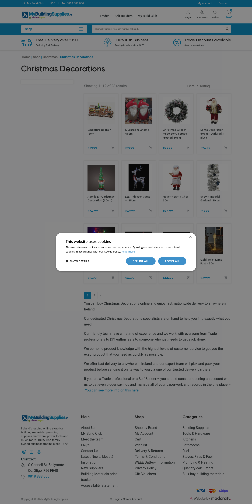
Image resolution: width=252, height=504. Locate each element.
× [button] (190, 237)
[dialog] (126, 252)
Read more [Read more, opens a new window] (128, 251)
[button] (77, 261)
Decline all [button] (141, 261)
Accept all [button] (172, 261)
